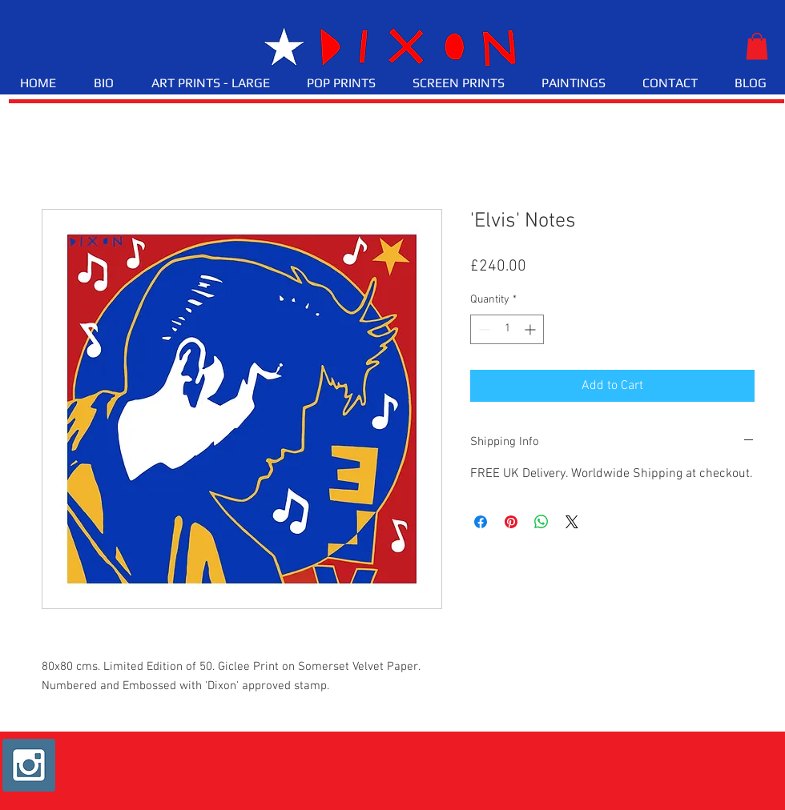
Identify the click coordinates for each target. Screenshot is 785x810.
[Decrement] (483, 329)
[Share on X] (572, 521)
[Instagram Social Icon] (28, 765)
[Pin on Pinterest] (511, 521)
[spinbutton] (507, 329)
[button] (757, 46)
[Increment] (531, 329)
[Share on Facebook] (480, 521)
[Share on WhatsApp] (541, 521)
